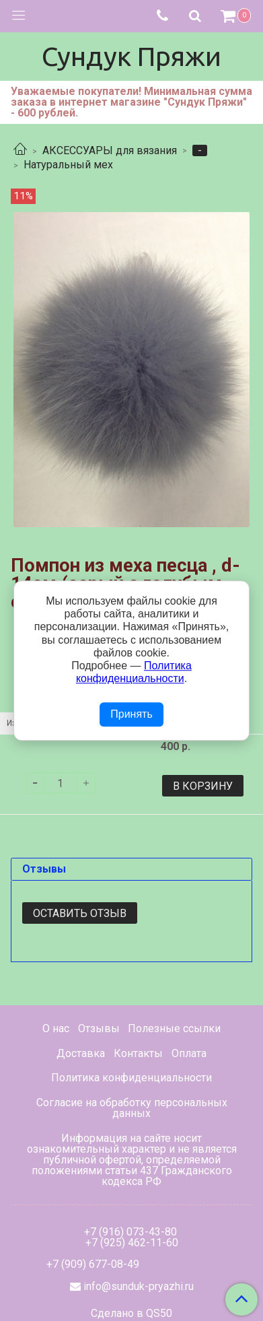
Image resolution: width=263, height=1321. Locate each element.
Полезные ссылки (174, 1028)
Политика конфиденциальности (131, 1077)
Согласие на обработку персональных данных (131, 1108)
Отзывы (99, 1028)
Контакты (138, 1053)
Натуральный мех (68, 164)
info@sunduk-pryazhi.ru (138, 1286)
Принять (131, 714)
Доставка (81, 1053)
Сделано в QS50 (131, 1313)
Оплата (189, 1053)
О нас (55, 1028)
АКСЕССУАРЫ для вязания (109, 150)
